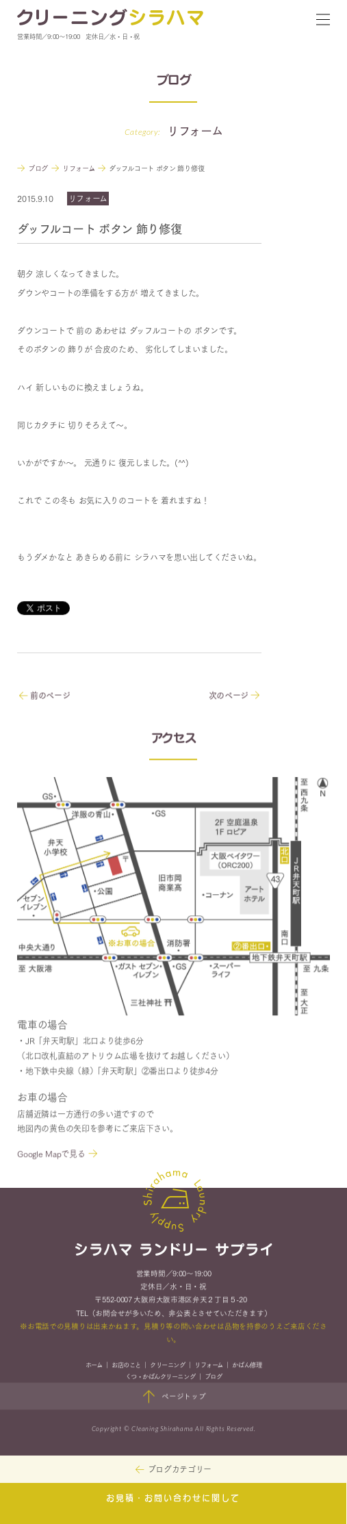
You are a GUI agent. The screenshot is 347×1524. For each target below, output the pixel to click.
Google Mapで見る (51, 1155)
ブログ (213, 1378)
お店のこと (126, 1366)
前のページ (44, 696)
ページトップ (173, 1399)
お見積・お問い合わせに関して (173, 1498)
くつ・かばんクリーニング (160, 1378)
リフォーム (208, 1366)
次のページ (234, 696)
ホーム (94, 1366)
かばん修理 (246, 1366)
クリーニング (167, 1366)
